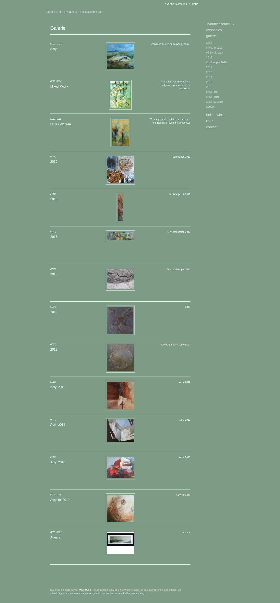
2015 (209, 72)
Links (209, 121)
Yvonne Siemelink (176, 4)
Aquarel (210, 106)
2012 (209, 87)
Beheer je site (54, 11)
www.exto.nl (85, 589)
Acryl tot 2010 (214, 101)
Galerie (211, 36)
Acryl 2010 (212, 96)
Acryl (209, 42)
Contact (212, 127)
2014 (209, 77)
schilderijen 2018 (216, 62)
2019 (209, 57)
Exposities (214, 30)
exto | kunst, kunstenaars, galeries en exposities (54, 4)
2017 (209, 67)
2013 (209, 82)
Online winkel (216, 115)
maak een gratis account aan (85, 11)
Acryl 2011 (212, 91)
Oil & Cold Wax (214, 52)
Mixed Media (214, 47)
